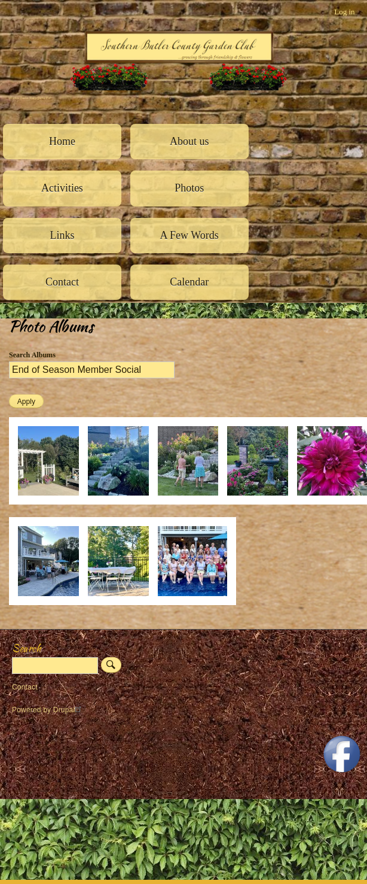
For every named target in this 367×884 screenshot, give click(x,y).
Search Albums (32, 355)
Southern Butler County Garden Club (30, 98)
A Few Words (189, 235)
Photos (189, 188)
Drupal (69, 710)
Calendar (189, 282)
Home (62, 141)
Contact (62, 282)
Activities (62, 188)
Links (62, 235)
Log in (344, 11)
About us (189, 141)
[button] (53, 501)
